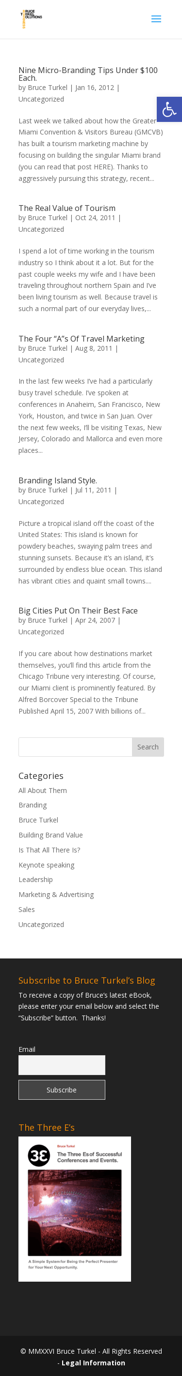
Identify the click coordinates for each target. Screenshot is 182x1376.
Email (26, 1049)
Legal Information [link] (93, 1362)
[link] (169, 109)
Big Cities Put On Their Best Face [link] (78, 610)
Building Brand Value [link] (50, 834)
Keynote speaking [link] (46, 864)
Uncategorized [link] (41, 99)
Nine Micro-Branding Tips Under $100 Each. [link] (88, 74)
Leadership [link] (35, 879)
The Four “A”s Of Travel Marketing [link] (81, 338)
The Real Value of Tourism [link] (67, 208)
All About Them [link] (42, 790)
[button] (156, 25)
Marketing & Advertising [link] (56, 894)
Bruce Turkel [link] (47, 87)
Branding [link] (32, 804)
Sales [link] (26, 909)
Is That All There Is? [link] (49, 849)
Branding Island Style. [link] (57, 480)
